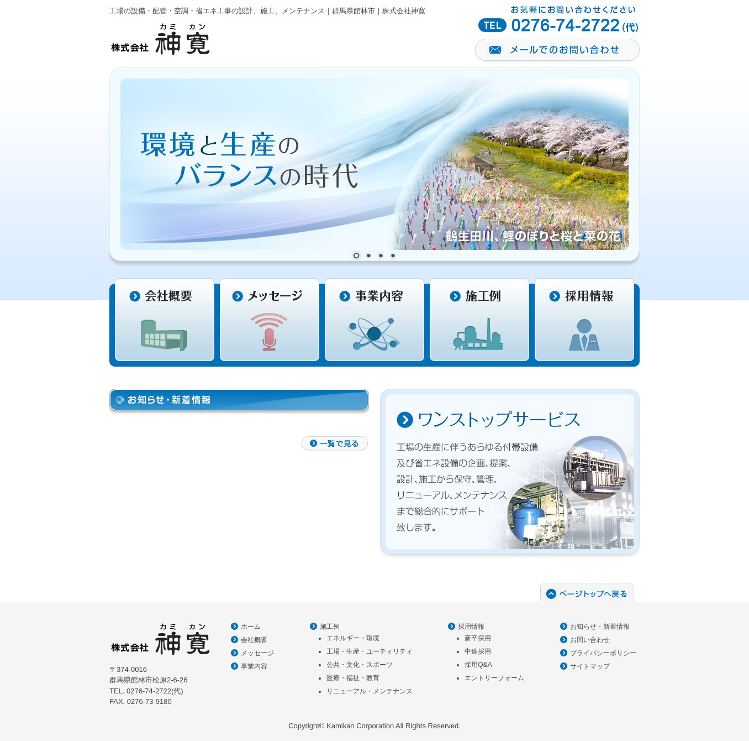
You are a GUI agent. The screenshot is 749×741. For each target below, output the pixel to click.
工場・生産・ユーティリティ (369, 651)
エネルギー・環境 (352, 638)
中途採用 (478, 651)
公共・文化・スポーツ (359, 665)
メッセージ (257, 653)
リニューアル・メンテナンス (369, 691)
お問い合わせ (590, 640)
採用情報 (471, 626)
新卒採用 (478, 638)
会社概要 (254, 640)
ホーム (251, 626)
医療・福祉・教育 (352, 678)
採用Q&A (478, 665)
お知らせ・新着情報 (600, 626)
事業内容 (254, 666)
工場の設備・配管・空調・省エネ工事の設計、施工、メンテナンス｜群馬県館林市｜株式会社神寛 (267, 11)
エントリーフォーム (494, 678)
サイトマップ (590, 666)
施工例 (330, 626)
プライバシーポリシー (603, 653)
